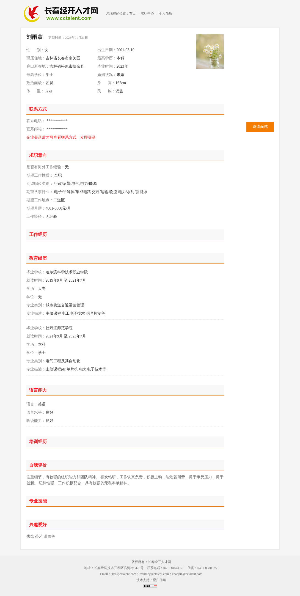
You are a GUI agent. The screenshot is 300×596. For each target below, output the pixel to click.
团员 (49, 83)
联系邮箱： (36, 129)
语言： (32, 404)
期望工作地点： (39, 200)
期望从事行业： (39, 192)
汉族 (119, 91)
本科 (120, 58)
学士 (49, 75)
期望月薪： (36, 208)
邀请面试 (260, 127)
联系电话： (36, 121)
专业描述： (36, 313)
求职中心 (147, 13)
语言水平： (36, 412)
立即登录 (88, 137)
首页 (132, 13)
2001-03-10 (125, 50)
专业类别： (36, 305)
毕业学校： (36, 272)
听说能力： (36, 421)
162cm (120, 83)
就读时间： (36, 280)
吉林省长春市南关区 (63, 58)
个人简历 (165, 13)
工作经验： (36, 217)
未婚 (120, 75)
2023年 (122, 66)
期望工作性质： (39, 175)
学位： (32, 297)
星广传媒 (159, 580)
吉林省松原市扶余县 (66, 66)
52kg (48, 91)
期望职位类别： (39, 184)
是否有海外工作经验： (45, 167)
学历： (32, 289)
